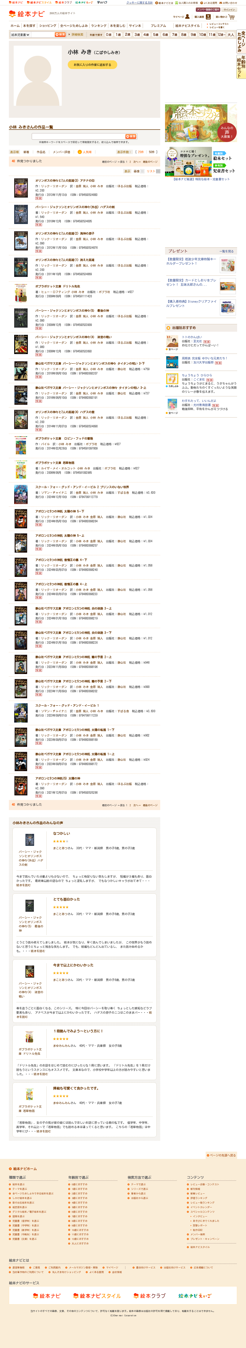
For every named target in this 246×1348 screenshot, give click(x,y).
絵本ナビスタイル (200, 1247)
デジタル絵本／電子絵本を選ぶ (29, 1212)
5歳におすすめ (79, 1207)
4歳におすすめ (79, 1202)
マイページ (112, 1267)
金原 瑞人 (82, 186)
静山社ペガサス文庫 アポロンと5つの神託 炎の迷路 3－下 (73, 632)
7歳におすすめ (79, 1216)
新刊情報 (195, 1189)
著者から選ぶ (138, 1193)
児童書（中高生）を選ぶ (25, 1234)
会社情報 (117, 1272)
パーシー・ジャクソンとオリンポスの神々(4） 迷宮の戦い (73, 337)
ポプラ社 (104, 291)
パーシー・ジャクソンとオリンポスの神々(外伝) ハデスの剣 (75, 207)
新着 (26, 151)
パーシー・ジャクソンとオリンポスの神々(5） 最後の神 (72, 310)
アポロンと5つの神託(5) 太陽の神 (57, 778)
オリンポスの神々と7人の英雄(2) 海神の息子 (64, 233)
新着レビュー (198, 1193)
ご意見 (36, 1267)
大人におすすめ (80, 1243)
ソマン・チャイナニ (54, 492)
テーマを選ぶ (19, 1189)
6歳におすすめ (79, 1212)
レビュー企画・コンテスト (205, 1184)
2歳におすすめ (79, 1193)
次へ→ (137, 162)
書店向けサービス (145, 1267)
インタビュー (200, 1216)
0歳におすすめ (79, 1184)
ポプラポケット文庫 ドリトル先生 (57, 286)
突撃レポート (200, 1225)
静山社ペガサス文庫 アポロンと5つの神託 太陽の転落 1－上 (75, 754)
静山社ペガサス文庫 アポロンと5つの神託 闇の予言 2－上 (73, 656)
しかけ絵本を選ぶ (22, 1198)
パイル (45, 444)
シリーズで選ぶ (139, 1189)
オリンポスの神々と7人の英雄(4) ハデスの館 (64, 412)
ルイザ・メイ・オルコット (58, 468)
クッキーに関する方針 (139, 2)
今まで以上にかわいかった (73, 965)
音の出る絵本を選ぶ (23, 1202)
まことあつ (60, 848)
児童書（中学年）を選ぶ (25, 1225)
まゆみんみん (61, 1045)
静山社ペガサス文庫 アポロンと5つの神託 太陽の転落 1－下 (75, 729)
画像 (137, 171)
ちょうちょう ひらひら (197, 375)
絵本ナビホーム (25, 1169)
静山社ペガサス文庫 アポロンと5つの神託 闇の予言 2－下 (73, 681)
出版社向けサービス (174, 1267)
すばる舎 (123, 492)
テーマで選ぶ (138, 1184)
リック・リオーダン (54, 186)
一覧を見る (226, 251)
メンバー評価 (61, 151)
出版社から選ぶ (139, 1198)
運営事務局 (18, 1267)
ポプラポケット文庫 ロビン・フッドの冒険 (64, 438)
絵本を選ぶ (18, 1184)
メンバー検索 (198, 1234)
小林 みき (96, 186)
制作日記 (198, 1230)
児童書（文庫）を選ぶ (24, 1239)
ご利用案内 (55, 1267)
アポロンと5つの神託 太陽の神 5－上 (59, 535)
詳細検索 (77, 34)
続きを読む (23, 885)
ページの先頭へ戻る (223, 1155)
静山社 (121, 369)
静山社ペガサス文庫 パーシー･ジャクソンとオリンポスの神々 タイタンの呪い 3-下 (90, 363)
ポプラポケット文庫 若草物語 (54, 462)
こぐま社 (199, 379)
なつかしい (61, 833)
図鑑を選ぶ (18, 1216)
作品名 (41, 151)
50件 (152, 151)
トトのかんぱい (192, 337)
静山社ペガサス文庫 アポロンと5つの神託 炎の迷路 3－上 (73, 608)
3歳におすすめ (79, 1198)
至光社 (197, 341)
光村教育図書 (202, 404)
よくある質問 (96, 1272)
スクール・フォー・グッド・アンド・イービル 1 (67, 705)
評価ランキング (199, 1198)
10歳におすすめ (80, 1230)
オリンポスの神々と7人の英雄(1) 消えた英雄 (64, 259)
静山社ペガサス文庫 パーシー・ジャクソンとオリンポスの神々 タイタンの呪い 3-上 (90, 387)
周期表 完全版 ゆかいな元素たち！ (205, 358)
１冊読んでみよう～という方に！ (78, 1031)
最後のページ (150, 162)
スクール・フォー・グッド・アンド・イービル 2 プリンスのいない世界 (82, 487)
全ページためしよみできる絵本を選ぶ (32, 1193)
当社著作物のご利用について (28, 1272)
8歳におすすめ (79, 1221)
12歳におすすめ (80, 1239)
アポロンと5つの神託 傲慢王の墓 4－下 (61, 559)
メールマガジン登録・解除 (83, 1267)
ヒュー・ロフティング (55, 291)
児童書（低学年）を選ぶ (25, 1221)
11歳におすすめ (80, 1234)
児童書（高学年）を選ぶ (25, 1230)
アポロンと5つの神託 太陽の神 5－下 (59, 511)
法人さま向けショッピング (66, 1272)
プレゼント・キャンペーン (205, 1239)
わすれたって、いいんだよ (199, 400)
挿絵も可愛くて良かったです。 (76, 1088)
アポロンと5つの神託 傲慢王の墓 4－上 (61, 584)
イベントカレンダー (201, 1207)
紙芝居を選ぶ (19, 1207)
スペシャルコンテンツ (203, 1212)
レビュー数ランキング (203, 1202)
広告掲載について (203, 1267)
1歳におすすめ (79, 1189)
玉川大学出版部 (203, 362)
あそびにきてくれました (206, 1221)
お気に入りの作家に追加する (92, 64)
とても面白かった (66, 899)
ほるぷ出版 (124, 186)
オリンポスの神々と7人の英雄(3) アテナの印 (64, 180)
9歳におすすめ (79, 1225)
